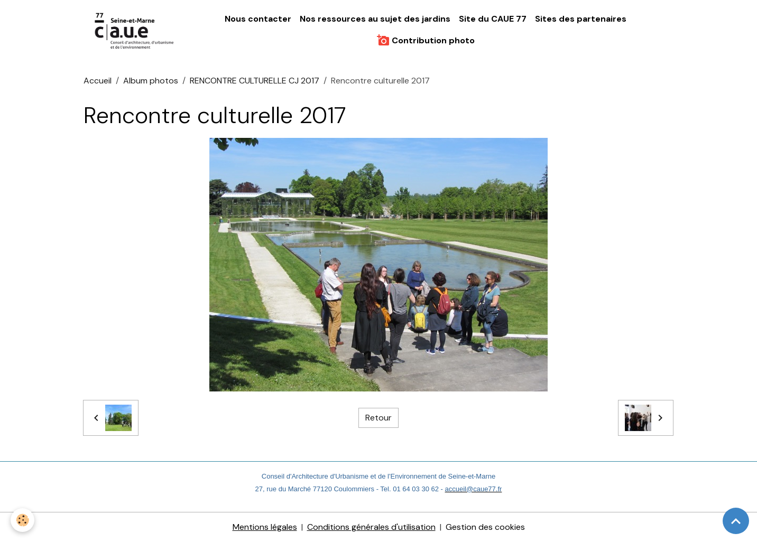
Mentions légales (265, 526)
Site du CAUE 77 (493, 18)
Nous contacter (258, 18)
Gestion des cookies (485, 526)
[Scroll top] (736, 521)
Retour (378, 417)
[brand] (135, 30)
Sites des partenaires (580, 18)
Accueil (98, 80)
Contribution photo (426, 40)
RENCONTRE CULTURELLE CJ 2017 (254, 80)
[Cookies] (22, 520)
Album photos (150, 80)
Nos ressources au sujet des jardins (375, 18)
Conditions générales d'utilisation (371, 526)
